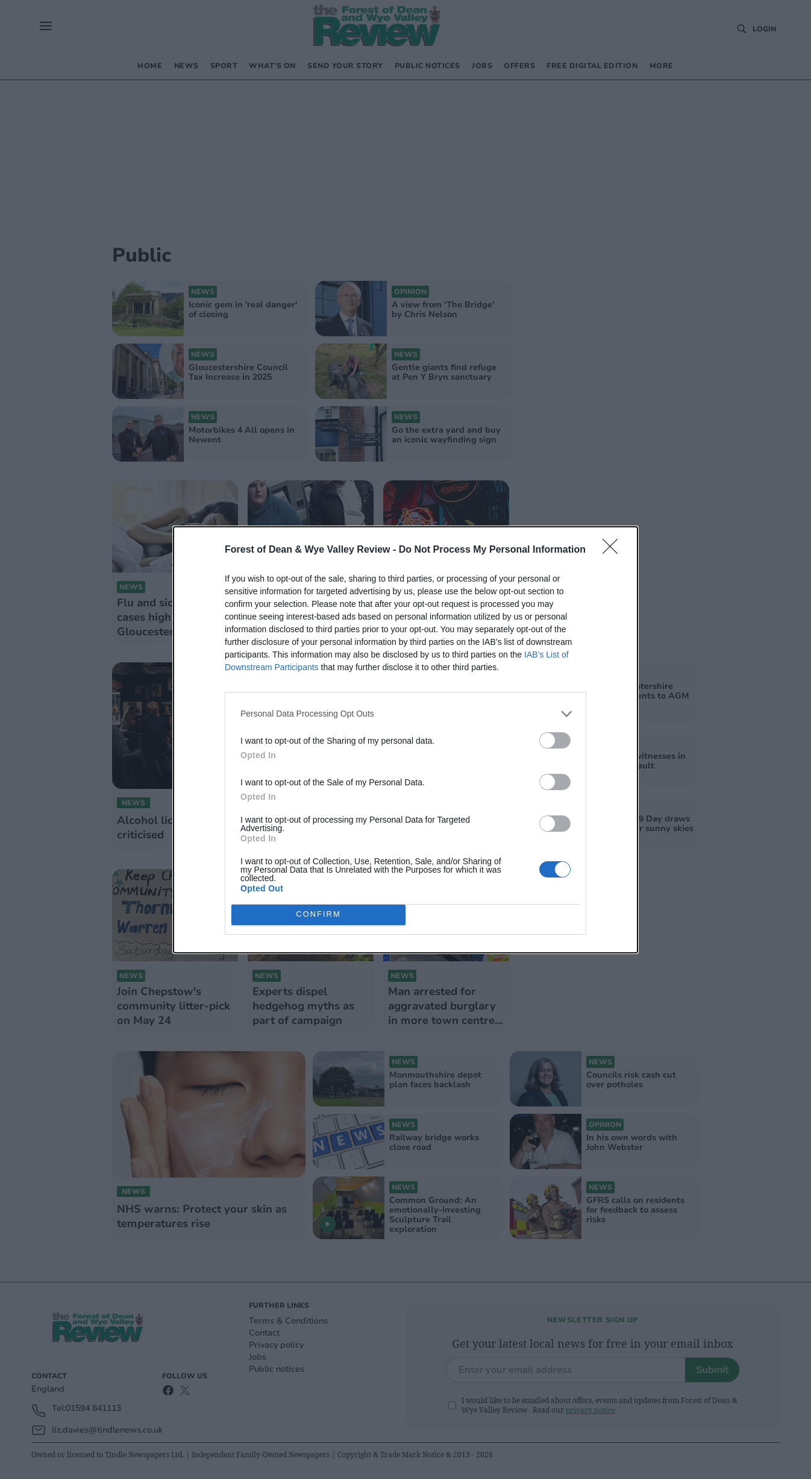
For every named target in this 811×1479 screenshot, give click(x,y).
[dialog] (405, 740)
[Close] (614, 550)
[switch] (555, 740)
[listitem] (405, 714)
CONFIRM (318, 913)
